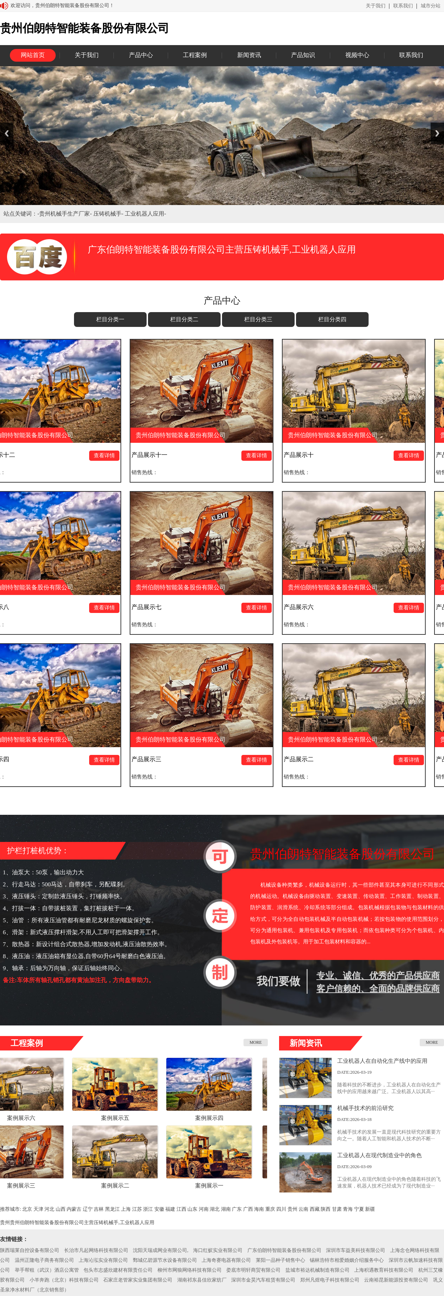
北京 (27, 1209)
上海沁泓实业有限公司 (103, 1260)
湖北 (215, 1209)
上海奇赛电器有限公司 (226, 1260)
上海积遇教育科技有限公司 (383, 1270)
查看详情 (107, 455)
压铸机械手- (109, 214)
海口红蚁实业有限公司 (217, 1250)
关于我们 (376, 6)
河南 (204, 1209)
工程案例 (195, 55)
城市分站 (430, 6)
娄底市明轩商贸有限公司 (253, 1270)
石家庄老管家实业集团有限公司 (137, 1280)
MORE (255, 1042)
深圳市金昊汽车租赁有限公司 (263, 1280)
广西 (248, 1209)
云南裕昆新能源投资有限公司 (396, 1280)
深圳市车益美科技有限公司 (355, 1250)
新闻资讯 (249, 55)
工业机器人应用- (145, 214)
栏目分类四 (332, 319)
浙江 (148, 1209)
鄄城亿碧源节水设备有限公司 (165, 1260)
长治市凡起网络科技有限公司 (96, 1250)
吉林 (99, 1209)
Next (437, 133)
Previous (6, 133)
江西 (181, 1209)
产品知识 (303, 55)
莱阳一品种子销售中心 (280, 1260)
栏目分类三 (258, 319)
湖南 (226, 1209)
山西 (61, 1209)
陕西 (326, 1209)
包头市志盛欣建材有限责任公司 (118, 1270)
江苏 (137, 1209)
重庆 (270, 1209)
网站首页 (33, 55)
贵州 (292, 1209)
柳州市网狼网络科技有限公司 (190, 1270)
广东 (237, 1209)
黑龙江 (112, 1209)
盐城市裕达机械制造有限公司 (317, 1270)
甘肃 (337, 1209)
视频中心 (357, 55)
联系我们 (403, 6)
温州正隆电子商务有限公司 (44, 1260)
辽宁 (88, 1209)
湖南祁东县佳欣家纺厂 (202, 1280)
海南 (259, 1209)
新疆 (370, 1209)
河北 (49, 1209)
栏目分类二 (184, 319)
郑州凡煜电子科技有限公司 (329, 1280)
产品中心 (141, 55)
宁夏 (359, 1209)
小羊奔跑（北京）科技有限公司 (64, 1280)
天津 (38, 1209)
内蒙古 (74, 1209)
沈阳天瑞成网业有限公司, (161, 1250)
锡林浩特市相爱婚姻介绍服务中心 (347, 1260)
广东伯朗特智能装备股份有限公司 (284, 1250)
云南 (303, 1209)
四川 (281, 1209)
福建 (170, 1209)
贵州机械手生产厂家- (66, 214)
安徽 (159, 1209)
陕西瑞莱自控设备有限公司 (29, 1250)
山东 (192, 1209)
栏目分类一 (110, 319)
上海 (126, 1209)
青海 (348, 1209)
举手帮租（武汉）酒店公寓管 (47, 1270)
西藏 (315, 1209)
